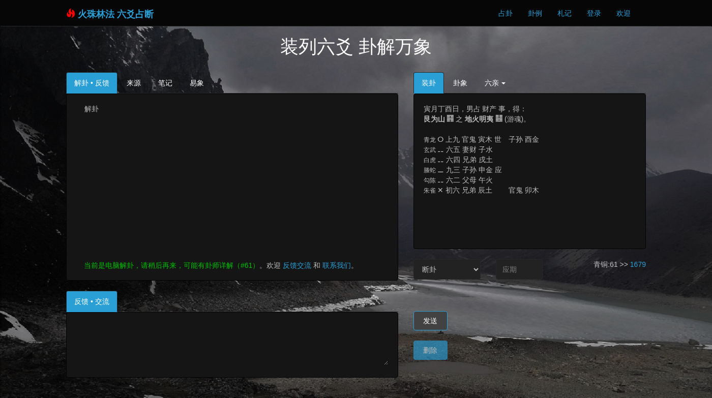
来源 (134, 83)
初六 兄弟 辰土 (469, 190)
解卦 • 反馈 (91, 83)
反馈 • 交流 (91, 301)
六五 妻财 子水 (469, 149)
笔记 (165, 83)
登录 (594, 13)
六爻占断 (135, 14)
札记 (564, 13)
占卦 (505, 13)
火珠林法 (96, 14)
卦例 (535, 13)
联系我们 (336, 265)
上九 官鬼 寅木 (469, 139)
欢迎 (623, 13)
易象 (197, 83)
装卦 (429, 83)
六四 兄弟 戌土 (469, 160)
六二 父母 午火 (469, 180)
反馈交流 (296, 265)
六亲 (495, 83)
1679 (638, 264)
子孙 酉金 (524, 139)
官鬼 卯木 (524, 190)
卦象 (460, 83)
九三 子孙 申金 (469, 170)
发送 (430, 321)
